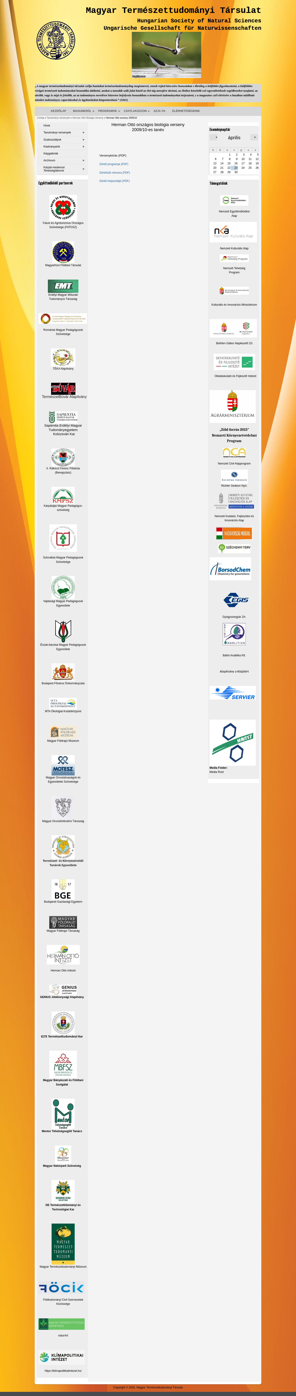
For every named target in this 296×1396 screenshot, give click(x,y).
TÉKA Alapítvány (63, 359)
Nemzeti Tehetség (234, 268)
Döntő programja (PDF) (113, 164)
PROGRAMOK (107, 111)
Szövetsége (63, 562)
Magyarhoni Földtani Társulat (63, 254)
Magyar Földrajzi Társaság (63, 924)
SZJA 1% (159, 111)
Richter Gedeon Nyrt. (234, 478)
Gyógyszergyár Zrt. (234, 616)
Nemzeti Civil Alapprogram (234, 463)
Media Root (217, 772)
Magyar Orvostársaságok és (63, 777)
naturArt (63, 1335)
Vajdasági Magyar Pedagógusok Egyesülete (63, 591)
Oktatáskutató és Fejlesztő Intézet (235, 376)
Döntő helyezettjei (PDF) (114, 181)
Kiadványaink (51, 146)
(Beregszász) (63, 472)
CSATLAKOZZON (135, 111)
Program (234, 272)
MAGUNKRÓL (82, 111)
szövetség (63, 510)
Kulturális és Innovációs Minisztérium (234, 304)
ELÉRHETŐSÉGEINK (186, 111)
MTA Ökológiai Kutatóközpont (63, 711)
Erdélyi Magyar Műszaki (63, 288)
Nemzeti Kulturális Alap (234, 248)
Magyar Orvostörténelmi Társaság (63, 821)
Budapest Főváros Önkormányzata (63, 683)
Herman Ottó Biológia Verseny (88, 118)
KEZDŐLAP (58, 111)
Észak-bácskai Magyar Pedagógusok (63, 633)
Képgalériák (50, 153)
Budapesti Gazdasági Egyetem (63, 901)
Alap (234, 215)
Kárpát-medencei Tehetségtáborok (54, 169)
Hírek (46, 125)
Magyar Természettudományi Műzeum (63, 1246)
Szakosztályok (52, 139)
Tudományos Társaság (63, 299)
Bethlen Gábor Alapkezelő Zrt (234, 343)
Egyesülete (63, 649)
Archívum (49, 160)
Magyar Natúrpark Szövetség (62, 1156)
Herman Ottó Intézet (63, 970)
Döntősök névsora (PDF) (114, 172)
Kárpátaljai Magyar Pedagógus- (63, 505)
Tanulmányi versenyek (58, 118)
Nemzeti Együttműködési (234, 211)
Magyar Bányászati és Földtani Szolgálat (63, 1068)
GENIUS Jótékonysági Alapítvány (62, 992)
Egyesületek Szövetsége (63, 781)
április (234, 137)
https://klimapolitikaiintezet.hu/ (63, 1370)
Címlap (40, 118)
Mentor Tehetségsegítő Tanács (62, 1116)
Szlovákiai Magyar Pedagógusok (63, 557)
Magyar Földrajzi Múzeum (63, 740)
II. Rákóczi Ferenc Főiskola (63, 468)
